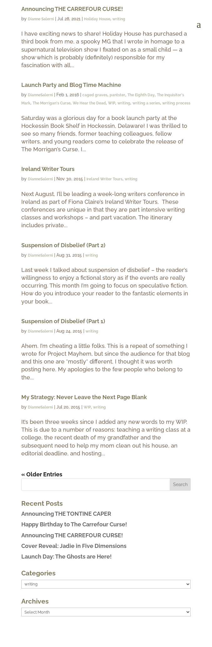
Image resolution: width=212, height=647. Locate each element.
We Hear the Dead (89, 103)
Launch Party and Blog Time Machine (71, 85)
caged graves (94, 95)
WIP (111, 103)
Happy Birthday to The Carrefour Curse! (74, 524)
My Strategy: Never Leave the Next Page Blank (84, 397)
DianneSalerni (40, 95)
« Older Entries (41, 474)
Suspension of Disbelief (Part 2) (63, 245)
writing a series (146, 103)
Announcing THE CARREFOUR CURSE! (72, 535)
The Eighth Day (141, 95)
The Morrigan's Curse (51, 103)
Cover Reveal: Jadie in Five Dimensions (74, 546)
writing (123, 103)
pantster (117, 95)
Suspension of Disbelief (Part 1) (63, 321)
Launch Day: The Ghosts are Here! (66, 556)
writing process (176, 103)
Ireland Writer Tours (48, 169)
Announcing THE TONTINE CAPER (66, 513)
